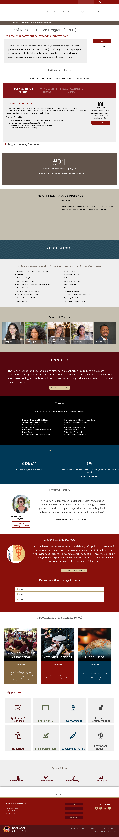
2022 (21, 599)
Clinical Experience (100, 12)
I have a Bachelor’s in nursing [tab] (23, 90)
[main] (59, 412)
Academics (71, 12)
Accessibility (74, 828)
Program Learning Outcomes (23, 144)
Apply (102, 41)
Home (6, 23)
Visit (74, 808)
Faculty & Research (84, 12)
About (49, 12)
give (25, 2)
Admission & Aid (59, 12)
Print (19, 692)
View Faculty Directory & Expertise (21, 524)
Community (113, 12)
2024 (21, 589)
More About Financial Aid (60, 388)
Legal (83, 828)
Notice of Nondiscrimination (107, 828)
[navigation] (81, 8)
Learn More (21, 664)
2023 (21, 594)
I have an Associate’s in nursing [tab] (71, 90)
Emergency (92, 828)
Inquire (102, 47)
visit (21, 2)
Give (74, 813)
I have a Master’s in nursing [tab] (47, 90)
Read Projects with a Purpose (74, 571)
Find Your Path (73, 817)
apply (16, 2)
